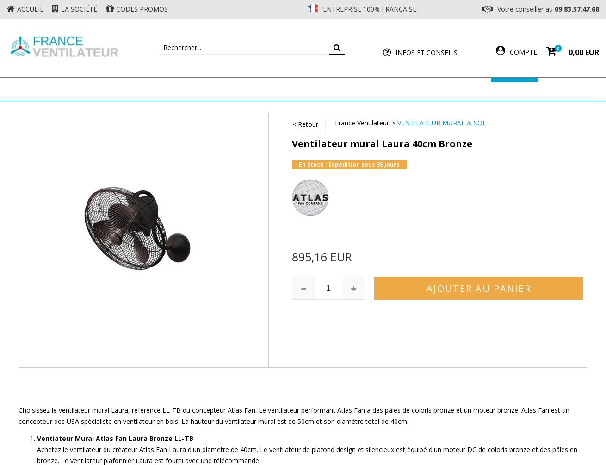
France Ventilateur (362, 122)
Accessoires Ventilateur (440, 89)
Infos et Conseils (427, 52)
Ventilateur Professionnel (332, 89)
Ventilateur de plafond (119, 89)
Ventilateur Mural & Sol (222, 89)
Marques (515, 89)
